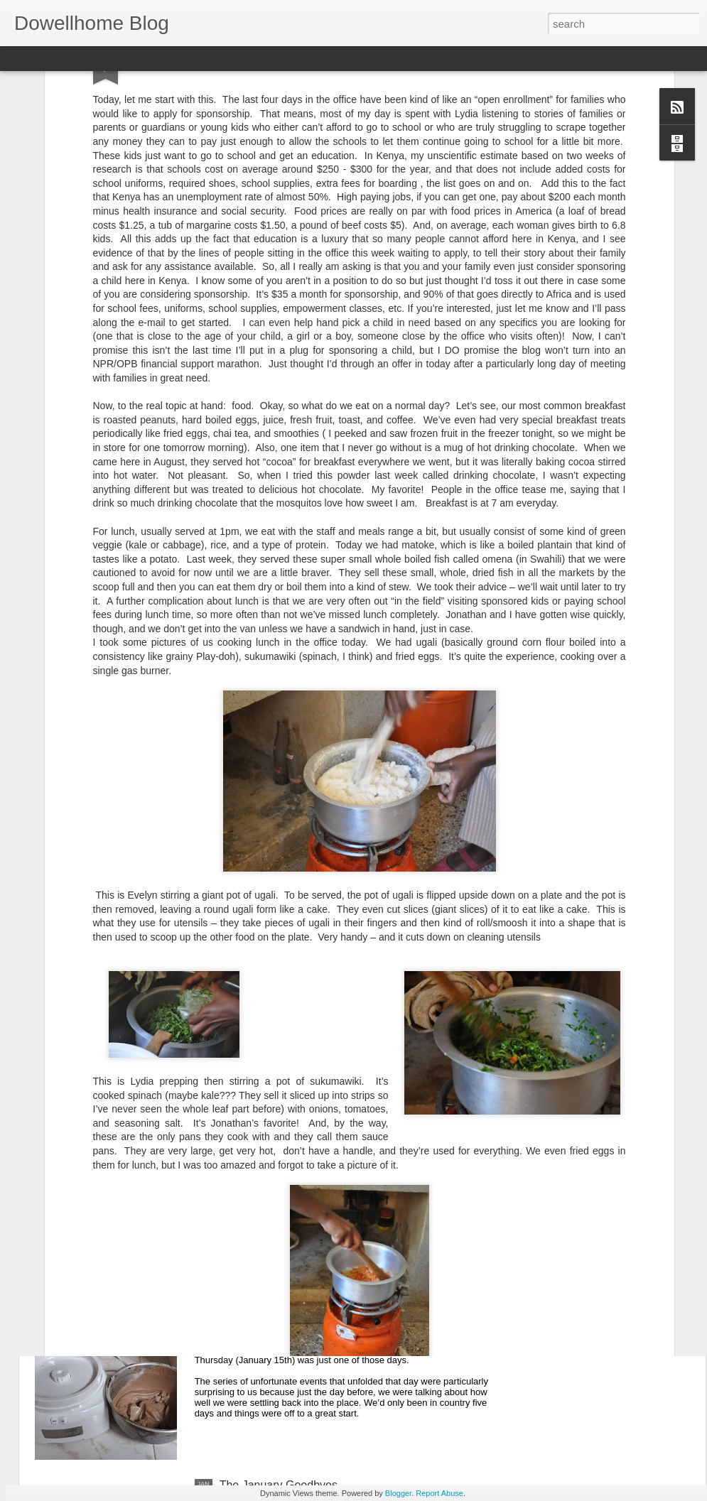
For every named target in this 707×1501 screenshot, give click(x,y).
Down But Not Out (265, 1324)
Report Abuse (439, 1493)
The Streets (249, 1162)
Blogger (398, 1493)
